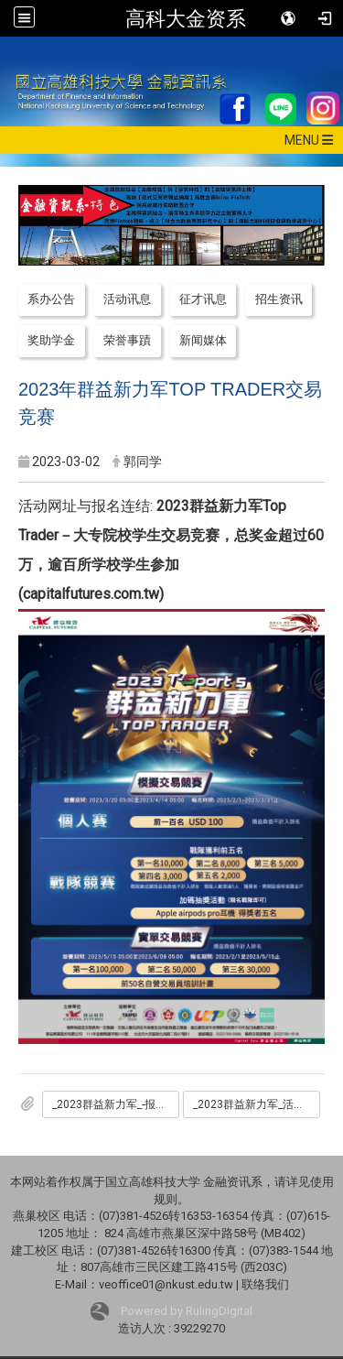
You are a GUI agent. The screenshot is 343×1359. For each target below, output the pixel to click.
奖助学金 (51, 340)
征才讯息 (203, 299)
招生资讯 (279, 299)
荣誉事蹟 (127, 340)
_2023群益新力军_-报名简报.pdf (115, 1104)
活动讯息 (127, 299)
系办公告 (51, 299)
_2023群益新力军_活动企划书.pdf (256, 1104)
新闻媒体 (203, 340)
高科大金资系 (185, 18)
